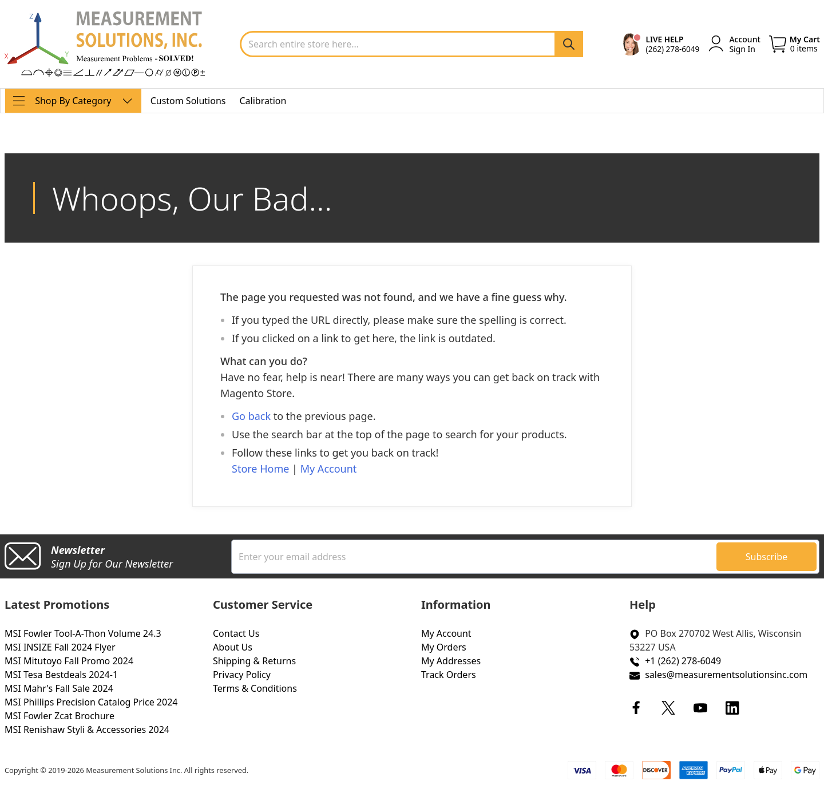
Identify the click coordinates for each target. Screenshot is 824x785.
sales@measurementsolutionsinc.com (726, 674)
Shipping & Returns (254, 661)
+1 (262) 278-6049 (683, 661)
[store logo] (105, 44)
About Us (232, 647)
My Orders (443, 647)
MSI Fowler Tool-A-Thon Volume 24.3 (83, 633)
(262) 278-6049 (673, 49)
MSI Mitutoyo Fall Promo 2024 (69, 661)
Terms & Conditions (255, 688)
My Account (328, 468)
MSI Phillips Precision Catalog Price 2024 (91, 702)
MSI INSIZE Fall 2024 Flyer (60, 647)
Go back (251, 416)
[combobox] (411, 44)
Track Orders (448, 674)
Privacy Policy (242, 674)
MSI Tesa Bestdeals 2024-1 (61, 674)
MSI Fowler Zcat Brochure (59, 715)
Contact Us (236, 633)
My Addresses (451, 661)
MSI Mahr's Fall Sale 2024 (59, 688)
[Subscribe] (766, 556)
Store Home (260, 468)
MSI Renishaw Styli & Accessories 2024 (87, 729)
